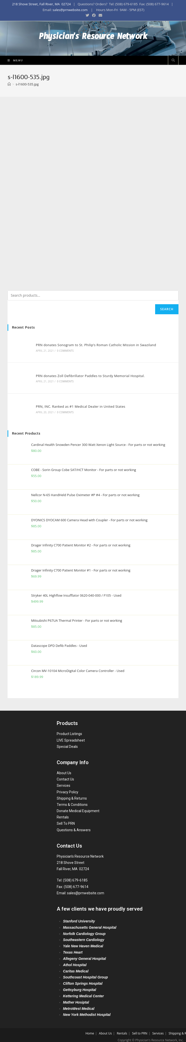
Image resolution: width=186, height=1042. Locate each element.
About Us (64, 769)
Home (89, 1030)
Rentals (63, 814)
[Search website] (173, 61)
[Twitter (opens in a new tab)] (87, 15)
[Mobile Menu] (13, 60)
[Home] (9, 84)
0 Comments (63, 350)
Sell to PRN (139, 1030)
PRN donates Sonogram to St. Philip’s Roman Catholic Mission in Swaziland (94, 344)
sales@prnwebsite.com (69, 10)
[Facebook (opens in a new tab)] (94, 15)
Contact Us (65, 776)
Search (166, 309)
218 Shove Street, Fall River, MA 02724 (41, 4)
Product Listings (69, 730)
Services (63, 782)
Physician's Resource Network (93, 38)
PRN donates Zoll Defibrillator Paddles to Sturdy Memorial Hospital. (88, 374)
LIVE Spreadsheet (71, 737)
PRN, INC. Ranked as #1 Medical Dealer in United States (79, 403)
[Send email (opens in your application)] (99, 15)
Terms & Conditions (72, 801)
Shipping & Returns (72, 795)
